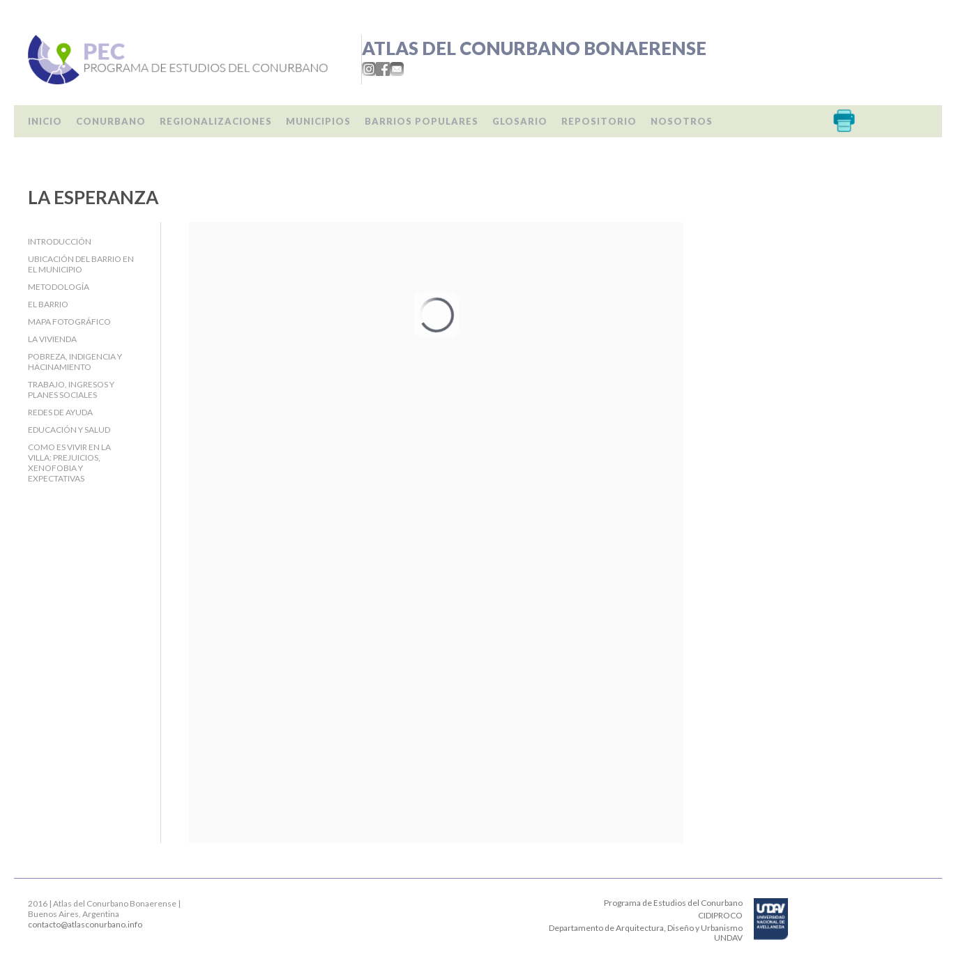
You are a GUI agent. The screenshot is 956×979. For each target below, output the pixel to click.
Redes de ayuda (60, 412)
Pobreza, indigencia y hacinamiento (75, 361)
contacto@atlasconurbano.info (85, 924)
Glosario (519, 121)
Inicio (45, 121)
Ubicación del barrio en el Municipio (81, 264)
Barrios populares (421, 121)
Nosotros (682, 121)
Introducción (59, 241)
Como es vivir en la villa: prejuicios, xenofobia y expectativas (69, 463)
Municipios (318, 121)
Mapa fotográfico (69, 321)
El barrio (48, 304)
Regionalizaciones (216, 121)
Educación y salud (69, 429)
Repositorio (599, 121)
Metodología (58, 287)
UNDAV (728, 937)
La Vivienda (52, 339)
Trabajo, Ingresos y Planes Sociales (71, 389)
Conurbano (111, 121)
